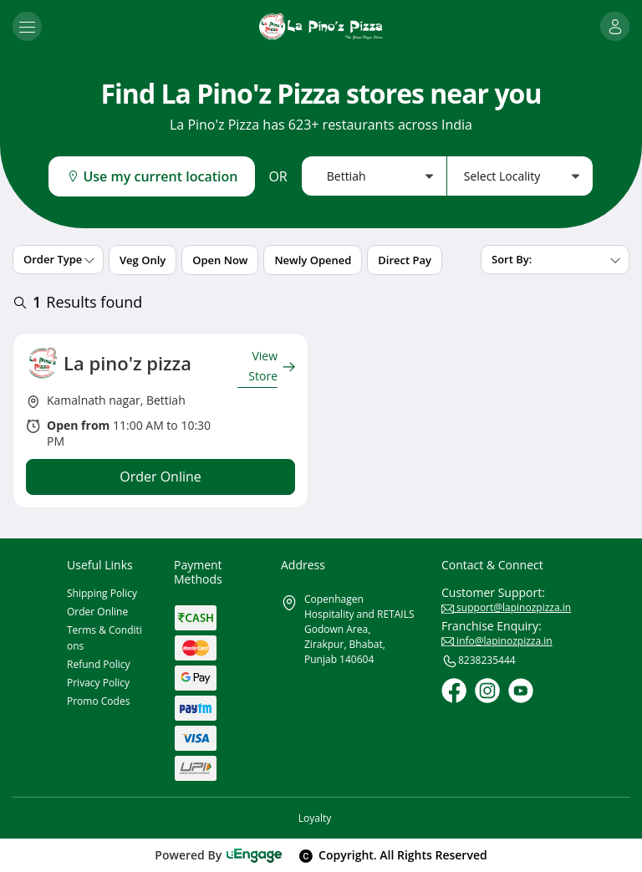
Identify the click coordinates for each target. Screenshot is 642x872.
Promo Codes (98, 701)
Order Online (97, 611)
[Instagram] (487, 690)
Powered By (219, 855)
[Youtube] (520, 690)
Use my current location (151, 176)
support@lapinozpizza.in (506, 607)
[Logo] (321, 26)
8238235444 (478, 661)
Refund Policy (98, 664)
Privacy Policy (98, 683)
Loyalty (314, 818)
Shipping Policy (102, 593)
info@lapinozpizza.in (497, 641)
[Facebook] (453, 690)
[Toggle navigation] (27, 26)
